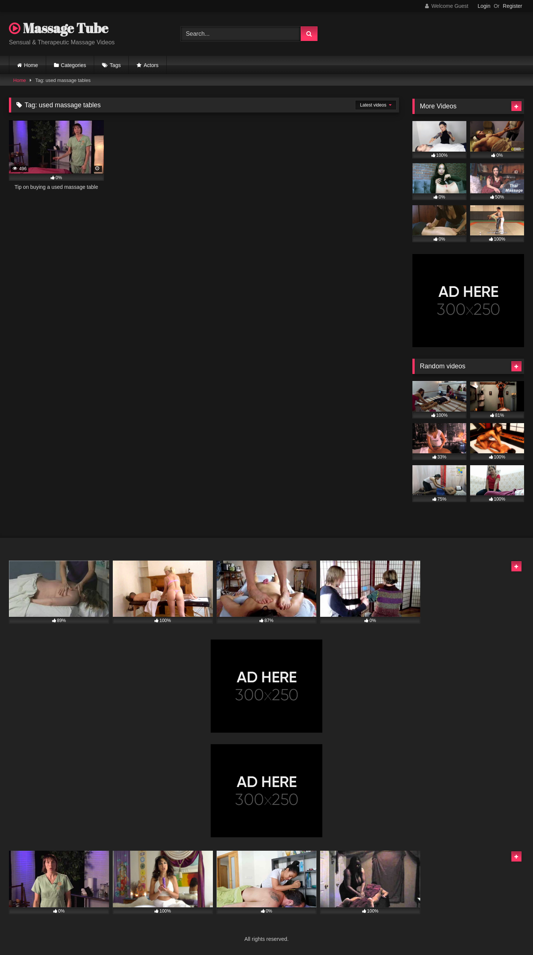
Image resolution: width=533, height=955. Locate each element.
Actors (151, 65)
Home (31, 65)
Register (512, 6)
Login (484, 6)
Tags (115, 65)
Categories (73, 65)
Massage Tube (58, 28)
